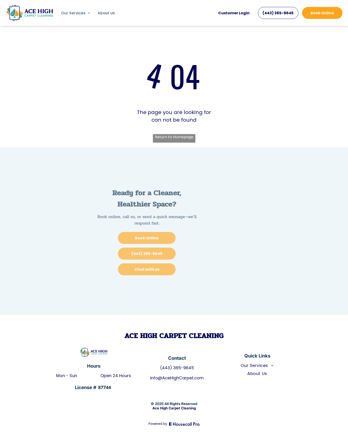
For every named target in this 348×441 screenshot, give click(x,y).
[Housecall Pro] (184, 424)
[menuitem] (75, 13)
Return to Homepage (174, 137)
